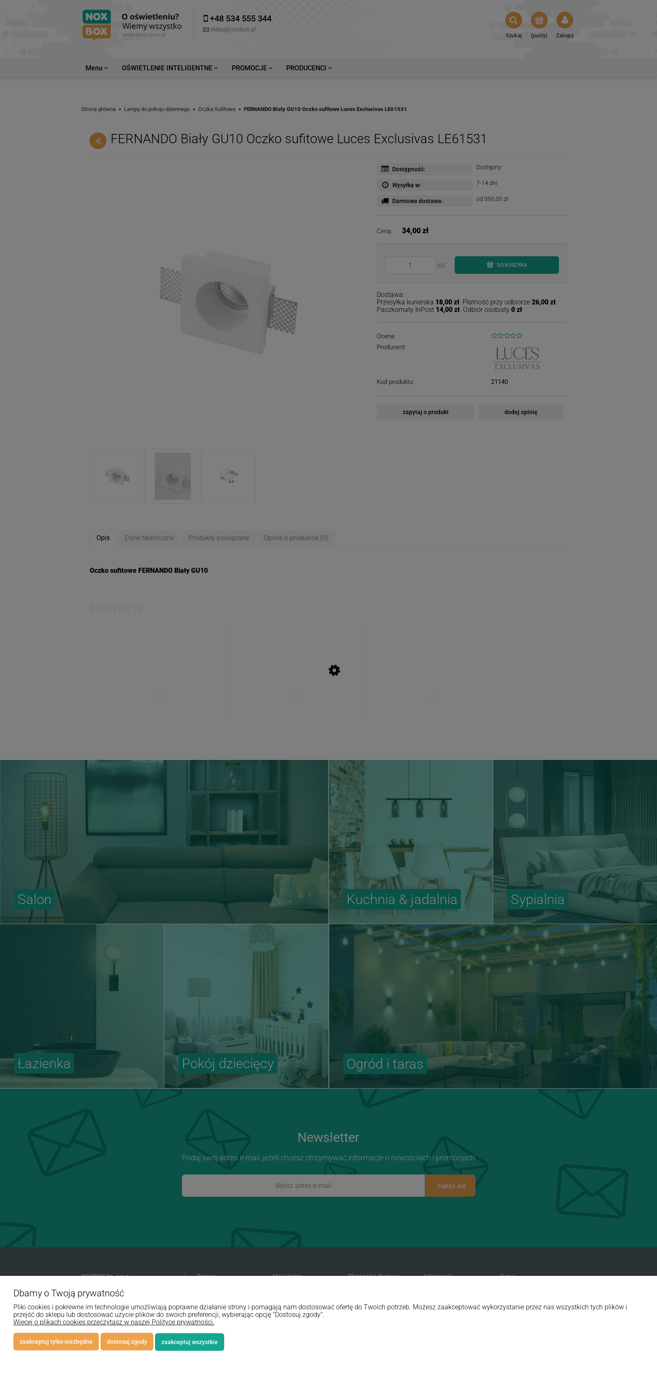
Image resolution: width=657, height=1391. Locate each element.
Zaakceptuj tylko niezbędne (56, 1342)
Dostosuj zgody (127, 1342)
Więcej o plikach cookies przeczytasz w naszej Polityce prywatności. (114, 1323)
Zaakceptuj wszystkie (189, 1342)
